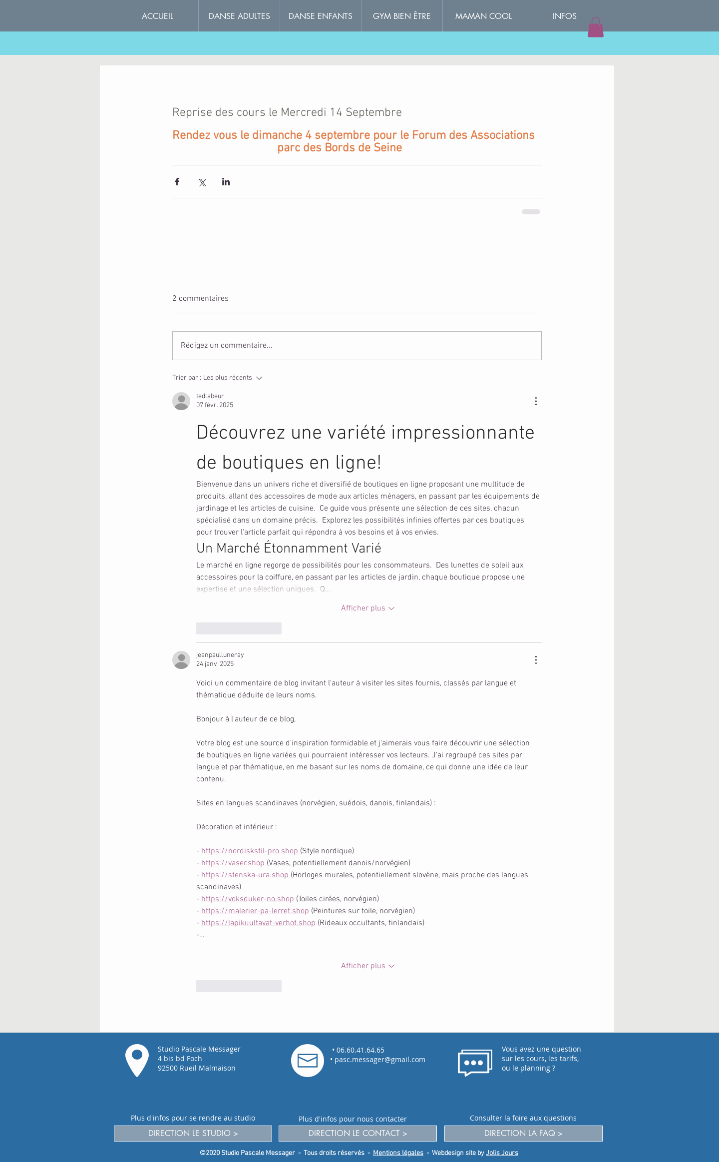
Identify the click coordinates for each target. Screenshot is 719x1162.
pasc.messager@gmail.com (380, 1059)
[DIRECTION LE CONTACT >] (358, 1134)
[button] (564, 16)
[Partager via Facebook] (177, 181)
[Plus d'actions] (536, 401)
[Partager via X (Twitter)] (201, 181)
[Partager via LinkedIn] (226, 181)
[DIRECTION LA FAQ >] (523, 1134)
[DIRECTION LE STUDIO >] (193, 1134)
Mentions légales (398, 1153)
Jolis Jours (502, 1153)
